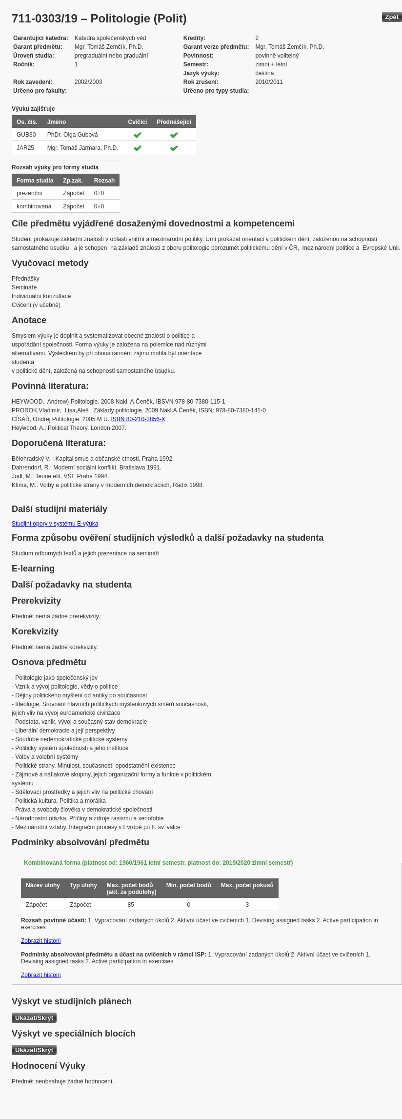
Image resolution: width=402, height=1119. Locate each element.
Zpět (392, 16)
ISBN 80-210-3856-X (138, 419)
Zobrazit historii (40, 940)
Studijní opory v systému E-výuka (55, 523)
